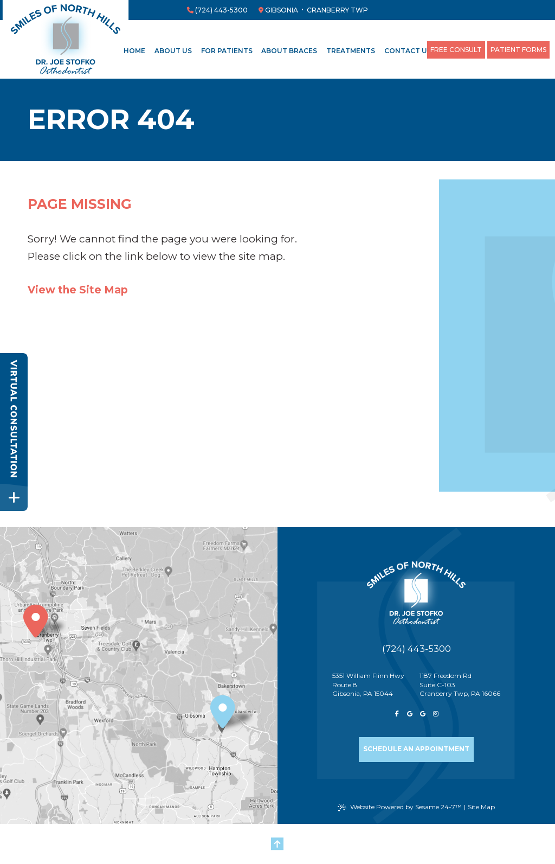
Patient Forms (518, 50)
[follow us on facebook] (396, 714)
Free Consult (456, 50)
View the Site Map (78, 290)
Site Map (481, 807)
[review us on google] (409, 714)
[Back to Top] (277, 844)
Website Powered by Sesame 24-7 (400, 807)
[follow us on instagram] (435, 714)
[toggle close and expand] (14, 497)
